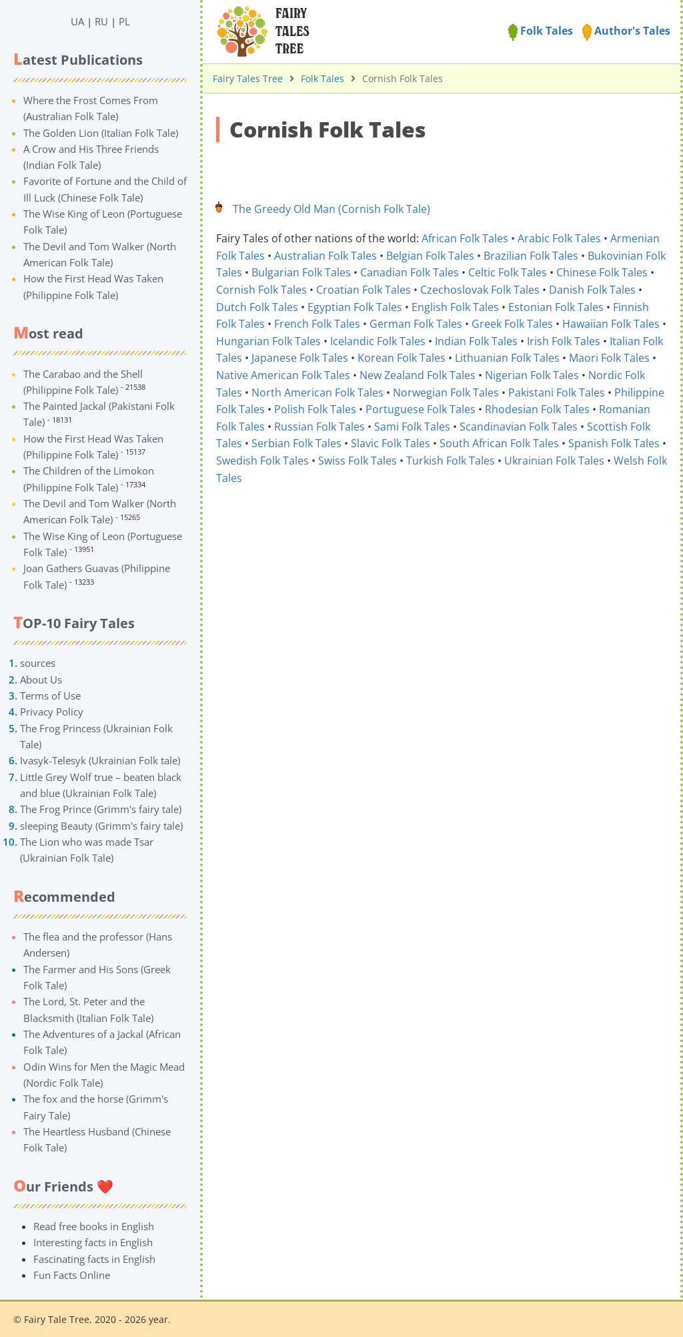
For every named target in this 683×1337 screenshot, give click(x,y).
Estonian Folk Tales (556, 307)
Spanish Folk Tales (614, 443)
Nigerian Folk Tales (532, 375)
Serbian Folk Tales (296, 443)
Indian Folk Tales (476, 341)
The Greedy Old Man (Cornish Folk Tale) (331, 209)
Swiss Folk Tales (357, 460)
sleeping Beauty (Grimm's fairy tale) (101, 825)
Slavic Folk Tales (390, 443)
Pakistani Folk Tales (556, 392)
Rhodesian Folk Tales (537, 409)
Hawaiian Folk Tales (611, 323)
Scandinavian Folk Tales (519, 426)
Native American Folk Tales (283, 375)
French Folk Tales (317, 323)
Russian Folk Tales (319, 426)
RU (101, 21)
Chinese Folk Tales (602, 272)
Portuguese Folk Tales (421, 409)
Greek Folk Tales (512, 323)
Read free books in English (93, 1226)
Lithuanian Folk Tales (507, 357)
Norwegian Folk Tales (446, 392)
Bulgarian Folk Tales (301, 272)
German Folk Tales (416, 323)
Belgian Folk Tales (430, 255)
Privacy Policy (51, 711)
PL (124, 21)
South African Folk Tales (499, 443)
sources (37, 663)
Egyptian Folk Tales (354, 307)
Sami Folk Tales (412, 426)
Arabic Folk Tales (559, 238)
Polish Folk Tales (315, 409)
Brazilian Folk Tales (531, 255)
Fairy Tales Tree (248, 78)
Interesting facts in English (93, 1242)
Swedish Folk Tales (262, 460)
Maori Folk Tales (609, 357)
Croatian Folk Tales (363, 289)
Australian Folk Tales (325, 255)
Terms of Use (50, 695)
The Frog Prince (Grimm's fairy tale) (100, 809)
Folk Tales (540, 30)
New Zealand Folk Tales (418, 375)
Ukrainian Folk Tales (554, 460)
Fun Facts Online (71, 1275)
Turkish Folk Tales (450, 460)
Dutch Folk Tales (257, 307)
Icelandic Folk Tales (378, 341)
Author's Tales (626, 30)
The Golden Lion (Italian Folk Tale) (100, 133)
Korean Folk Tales (402, 357)
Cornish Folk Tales (261, 289)
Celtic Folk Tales (507, 272)
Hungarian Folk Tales (268, 341)
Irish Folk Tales (563, 341)
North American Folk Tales (317, 392)
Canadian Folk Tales (409, 272)
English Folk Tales (455, 307)
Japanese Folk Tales (299, 357)
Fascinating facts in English (94, 1259)
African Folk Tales (465, 238)
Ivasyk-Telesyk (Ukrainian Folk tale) (100, 760)
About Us (41, 679)
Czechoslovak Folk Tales (480, 289)
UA (77, 21)
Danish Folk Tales (592, 289)
